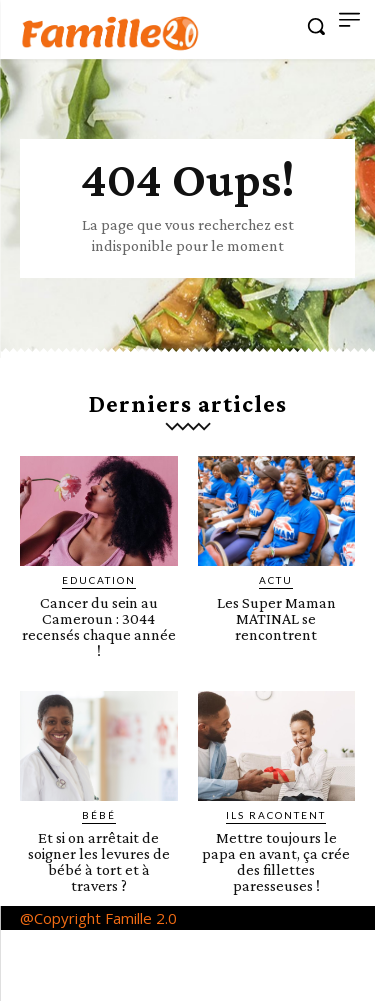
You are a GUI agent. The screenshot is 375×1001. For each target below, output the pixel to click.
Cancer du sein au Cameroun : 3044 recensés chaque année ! (99, 626)
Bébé (99, 815)
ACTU (276, 580)
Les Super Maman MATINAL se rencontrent (276, 618)
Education (99, 580)
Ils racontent (276, 815)
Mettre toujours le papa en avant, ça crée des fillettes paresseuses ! (276, 861)
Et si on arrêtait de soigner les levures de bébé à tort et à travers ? (99, 861)
